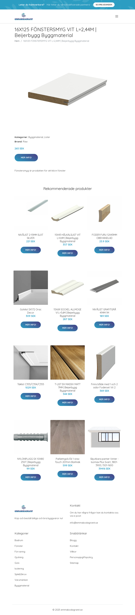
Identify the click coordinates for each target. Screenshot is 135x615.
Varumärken (21, 579)
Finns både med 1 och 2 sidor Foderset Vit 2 (104, 386)
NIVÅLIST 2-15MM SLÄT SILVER (30, 236)
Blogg (73, 540)
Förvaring (20, 551)
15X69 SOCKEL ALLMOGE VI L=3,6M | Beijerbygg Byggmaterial (67, 312)
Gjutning (19, 557)
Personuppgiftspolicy (81, 557)
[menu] (117, 16)
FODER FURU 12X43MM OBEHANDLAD (104, 236)
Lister (47, 137)
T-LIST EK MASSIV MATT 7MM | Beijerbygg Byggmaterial (67, 387)
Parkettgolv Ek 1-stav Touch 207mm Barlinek (67, 460)
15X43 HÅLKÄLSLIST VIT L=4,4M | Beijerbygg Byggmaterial (67, 238)
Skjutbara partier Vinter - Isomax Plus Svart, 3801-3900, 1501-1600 (104, 462)
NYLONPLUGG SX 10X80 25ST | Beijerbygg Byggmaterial (30, 462)
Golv (17, 562)
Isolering (19, 568)
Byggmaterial (35, 137)
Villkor (73, 551)
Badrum (19, 540)
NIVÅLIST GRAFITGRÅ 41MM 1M (104, 311)
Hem (17, 40)
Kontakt (74, 545)
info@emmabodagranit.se (84, 522)
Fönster (19, 545)
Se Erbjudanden (104, 5)
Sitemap (74, 562)
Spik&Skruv (21, 574)
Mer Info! (26, 157)
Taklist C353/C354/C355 (30, 384)
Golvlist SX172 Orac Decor (30, 311)
